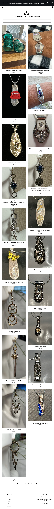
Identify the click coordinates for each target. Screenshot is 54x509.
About (9, 499)
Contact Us (9, 506)
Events (9, 501)
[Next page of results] (36, 483)
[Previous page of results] (17, 483)
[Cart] (52, 8)
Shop (9, 497)
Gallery (9, 504)
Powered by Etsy (44, 503)
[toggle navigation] (2, 7)
